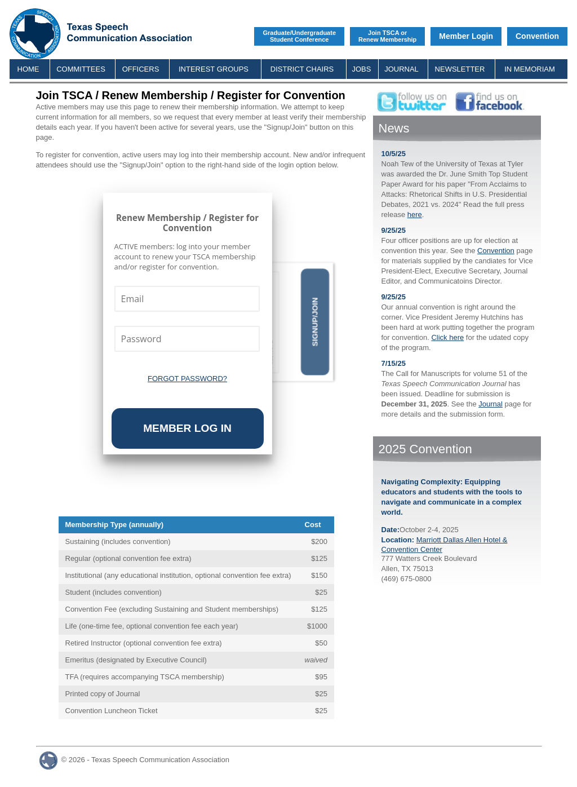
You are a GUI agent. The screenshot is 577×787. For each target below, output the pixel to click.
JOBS (361, 69)
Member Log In (187, 428)
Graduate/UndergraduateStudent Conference (299, 36)
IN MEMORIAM (529, 69)
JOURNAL (401, 69)
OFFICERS (140, 69)
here (414, 214)
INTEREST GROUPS (213, 69)
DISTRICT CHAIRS (302, 69)
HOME (28, 69)
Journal (490, 404)
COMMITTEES (80, 69)
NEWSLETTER (460, 69)
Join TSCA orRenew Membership (387, 36)
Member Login (466, 36)
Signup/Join (314, 322)
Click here (447, 337)
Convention (537, 36)
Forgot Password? (187, 378)
